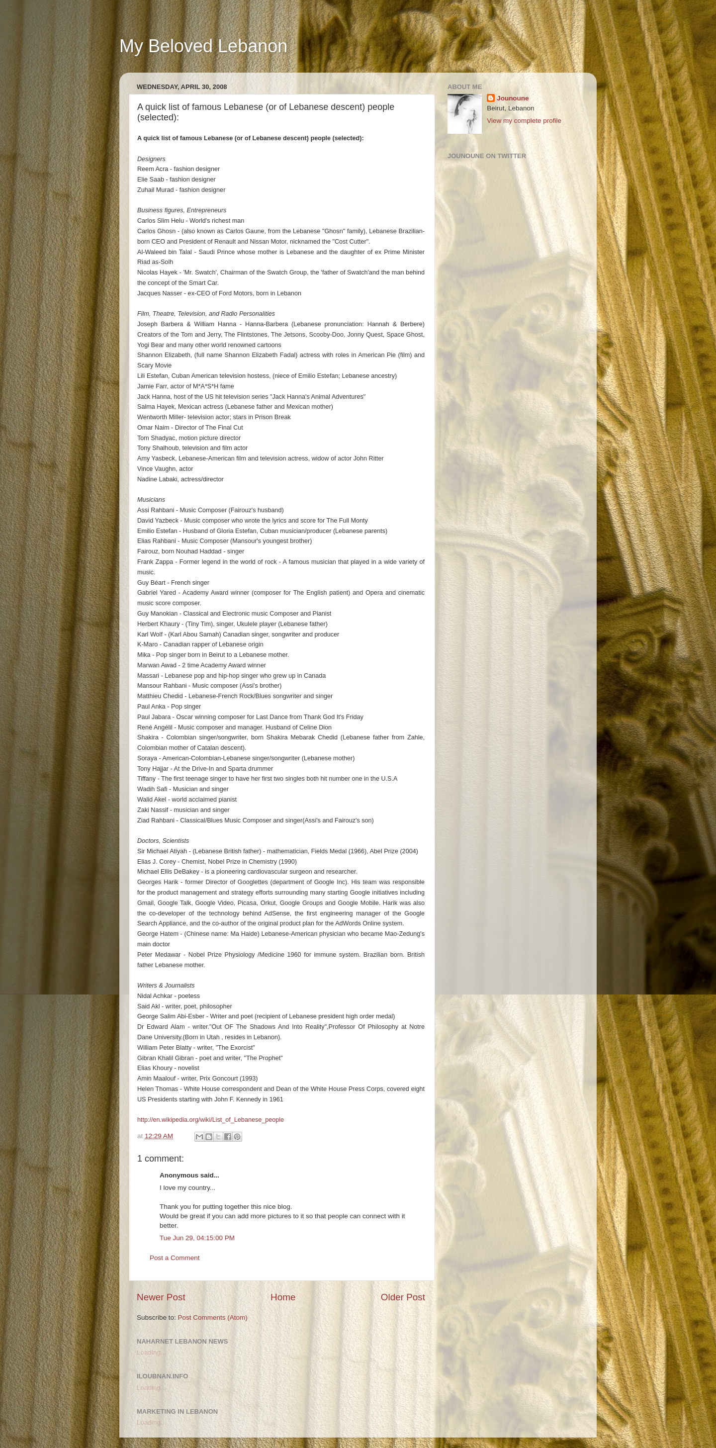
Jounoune (513, 98)
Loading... (151, 1352)
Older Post (403, 1297)
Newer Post (161, 1297)
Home (282, 1297)
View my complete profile (524, 120)
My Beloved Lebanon (203, 46)
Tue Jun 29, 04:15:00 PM (197, 1238)
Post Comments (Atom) (213, 1317)
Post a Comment (175, 1258)
